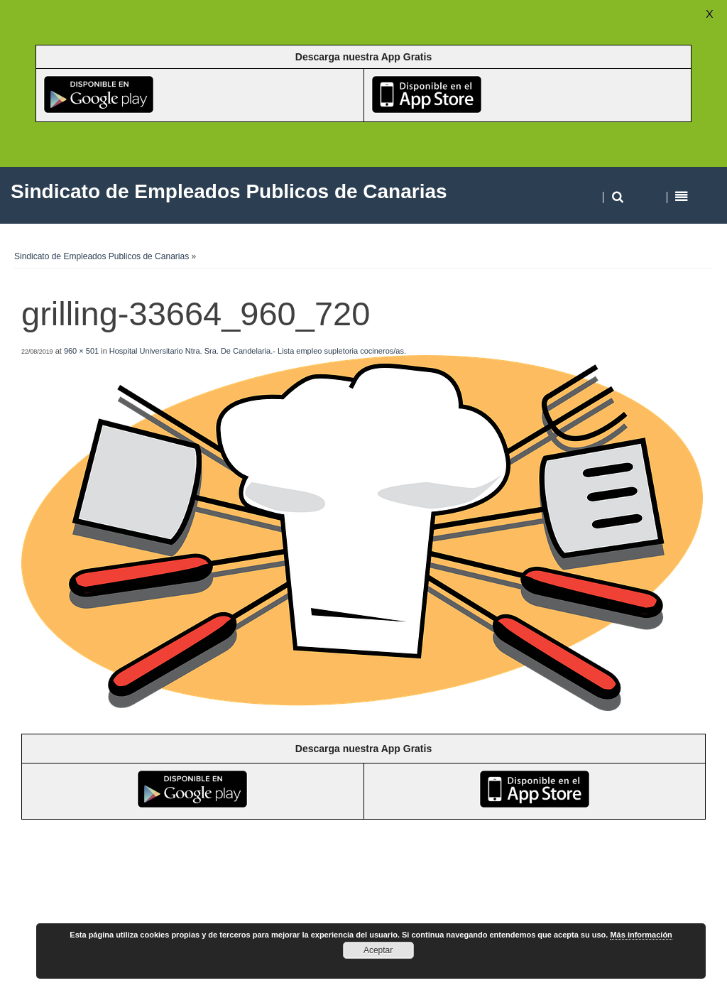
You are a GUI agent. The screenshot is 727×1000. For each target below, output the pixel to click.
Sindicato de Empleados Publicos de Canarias (101, 256)
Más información (641, 934)
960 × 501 (81, 351)
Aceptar (378, 950)
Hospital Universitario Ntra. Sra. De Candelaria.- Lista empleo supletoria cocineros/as (256, 351)
